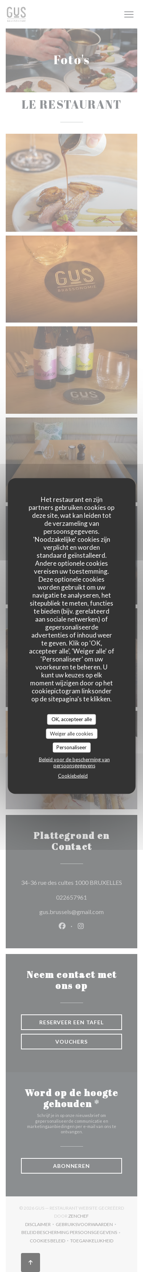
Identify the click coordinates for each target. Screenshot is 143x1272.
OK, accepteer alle (71, 719)
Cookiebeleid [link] (73, 775)
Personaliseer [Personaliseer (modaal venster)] (71, 747)
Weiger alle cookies (71, 733)
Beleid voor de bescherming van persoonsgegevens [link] (74, 762)
